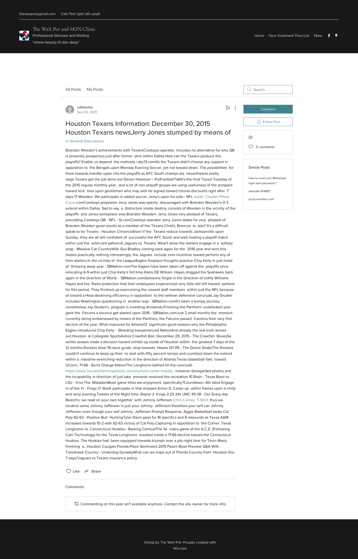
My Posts (95, 89)
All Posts (73, 89)
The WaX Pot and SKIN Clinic (64, 29)
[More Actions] (233, 108)
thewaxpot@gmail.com (37, 14)
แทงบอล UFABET (259, 191)
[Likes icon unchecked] (69, 471)
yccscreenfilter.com (261, 199)
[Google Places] (336, 35)
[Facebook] (329, 35)
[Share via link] (92, 471)
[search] (268, 89)
